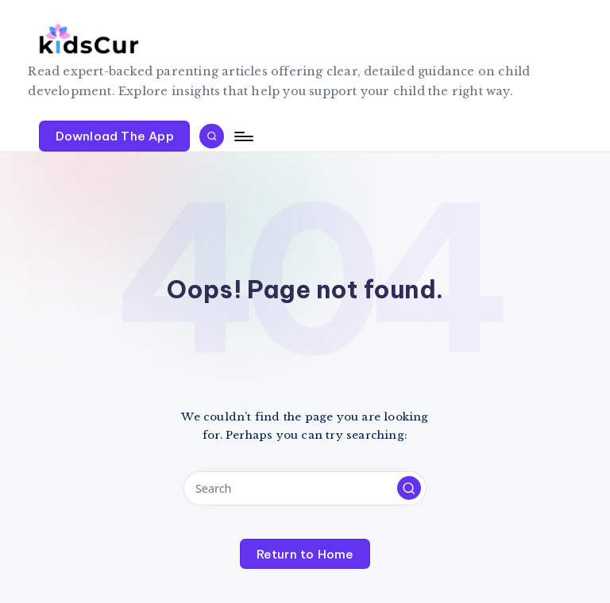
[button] (114, 136)
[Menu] (242, 136)
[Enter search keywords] (304, 488)
